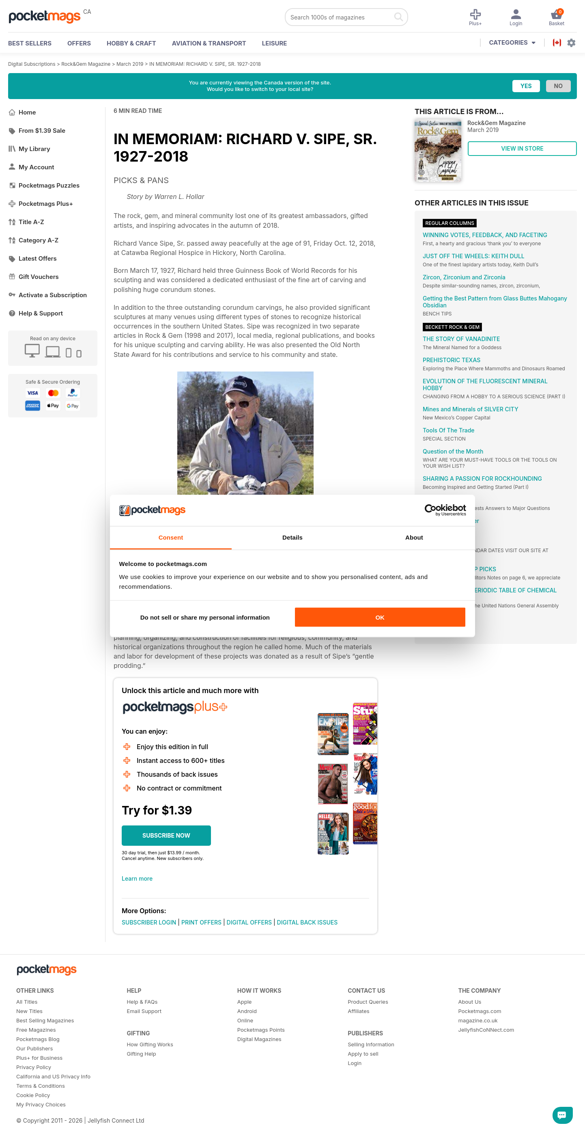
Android (247, 1011)
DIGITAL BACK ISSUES (307, 922)
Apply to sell (363, 1053)
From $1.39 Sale (36, 130)
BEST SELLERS (30, 43)
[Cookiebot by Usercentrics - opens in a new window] (430, 510)
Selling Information (371, 1044)
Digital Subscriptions (32, 64)
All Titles (26, 1001)
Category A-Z (33, 240)
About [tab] (414, 537)
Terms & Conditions (40, 1085)
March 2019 (129, 64)
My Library (29, 149)
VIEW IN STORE (522, 148)
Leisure (274, 43)
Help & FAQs (142, 1001)
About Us (470, 1001)
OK (380, 617)
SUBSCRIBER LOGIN (149, 922)
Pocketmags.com (479, 1011)
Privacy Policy (33, 1067)
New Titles (29, 1011)
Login (354, 1063)
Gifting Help (141, 1053)
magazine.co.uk (478, 1020)
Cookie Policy (33, 1095)
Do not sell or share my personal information (205, 617)
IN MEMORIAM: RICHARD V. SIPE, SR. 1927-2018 (205, 64)
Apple (244, 1001)
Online (245, 1020)
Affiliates (358, 1011)
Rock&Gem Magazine (85, 64)
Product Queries (368, 1001)
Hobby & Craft (131, 43)
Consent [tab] (171, 537)
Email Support (144, 1011)
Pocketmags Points (261, 1029)
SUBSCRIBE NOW (166, 835)
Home (22, 112)
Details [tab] (292, 537)
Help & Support (35, 313)
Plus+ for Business (39, 1057)
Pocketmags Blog (38, 1039)
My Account (31, 167)
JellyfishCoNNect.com (486, 1029)
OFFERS (79, 43)
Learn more (137, 878)
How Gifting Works (150, 1044)
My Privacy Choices (41, 1104)
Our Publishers (34, 1048)
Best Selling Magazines (45, 1020)
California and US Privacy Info (53, 1076)
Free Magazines (36, 1029)
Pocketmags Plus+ (40, 203)
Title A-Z (26, 222)
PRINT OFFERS (201, 922)
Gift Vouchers (33, 277)
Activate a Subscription (47, 295)
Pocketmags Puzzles (44, 185)
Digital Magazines (259, 1039)
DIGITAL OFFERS (249, 922)
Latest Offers (32, 258)
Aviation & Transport (209, 43)
